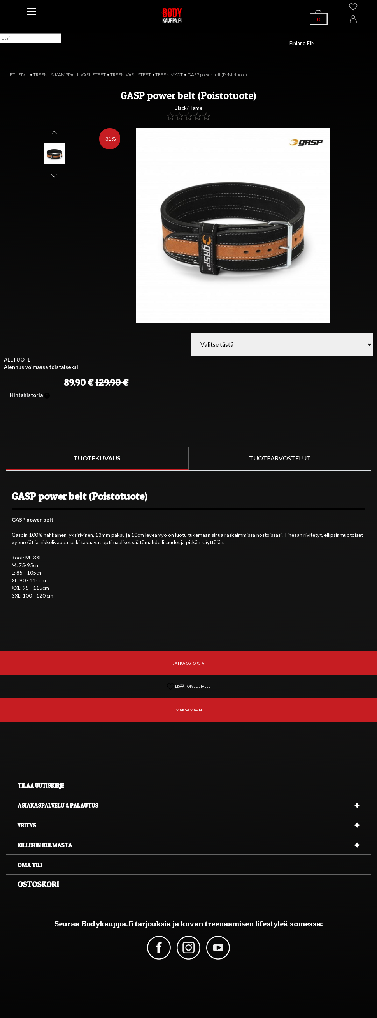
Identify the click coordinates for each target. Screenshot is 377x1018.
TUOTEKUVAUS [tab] (97, 458)
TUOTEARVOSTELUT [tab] (280, 458)
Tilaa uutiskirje (41, 785)
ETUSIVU (19, 75)
